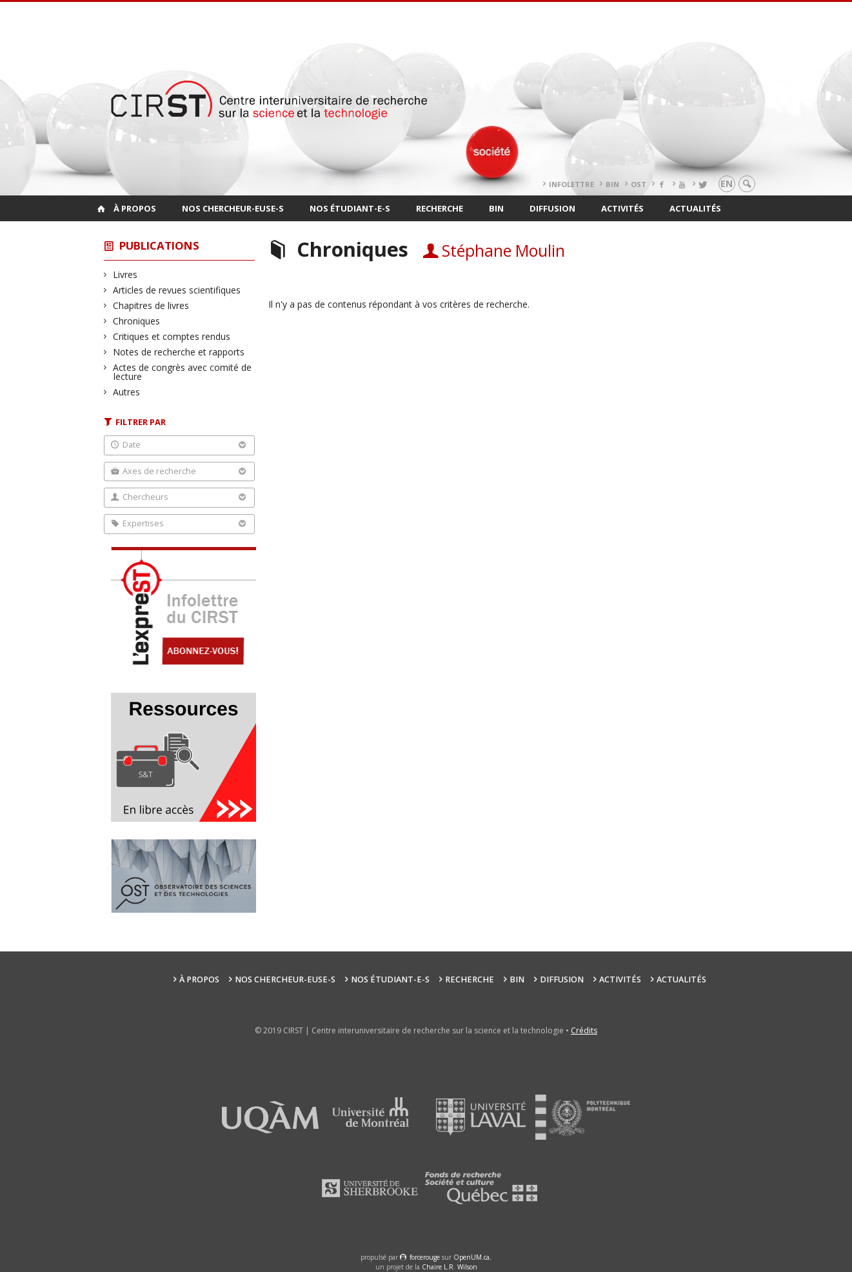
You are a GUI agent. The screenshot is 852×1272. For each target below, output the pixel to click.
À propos (135, 208)
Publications (159, 245)
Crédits (584, 1030)
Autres (127, 392)
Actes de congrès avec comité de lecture (183, 372)
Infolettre (571, 184)
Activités (622, 208)
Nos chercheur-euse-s (233, 208)
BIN (612, 184)
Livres (125, 274)
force (425, 1257)
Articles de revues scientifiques (177, 290)
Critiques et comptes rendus (172, 336)
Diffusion (552, 208)
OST (638, 184)
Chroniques (137, 321)
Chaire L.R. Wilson (449, 1266)
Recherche (439, 208)
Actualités (695, 208)
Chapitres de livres (151, 305)
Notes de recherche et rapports (179, 352)
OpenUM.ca (471, 1257)
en (726, 183)
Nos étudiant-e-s (350, 208)
